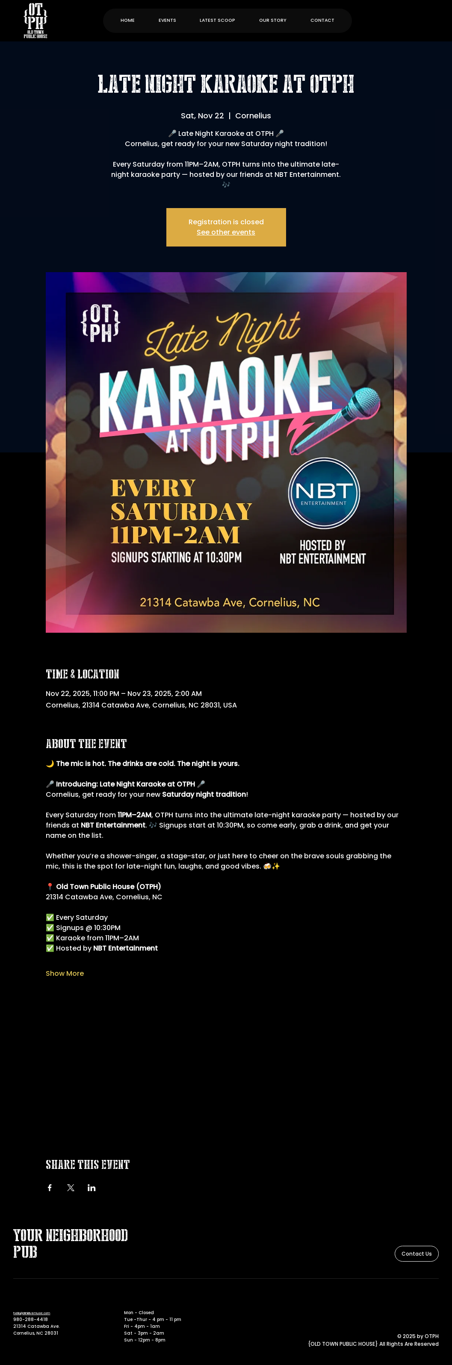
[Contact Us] (417, 1254)
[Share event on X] (71, 1187)
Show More (65, 973)
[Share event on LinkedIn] (92, 1187)
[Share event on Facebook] (50, 1187)
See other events (226, 232)
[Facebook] (422, 1300)
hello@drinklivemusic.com (31, 1313)
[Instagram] (434, 1300)
